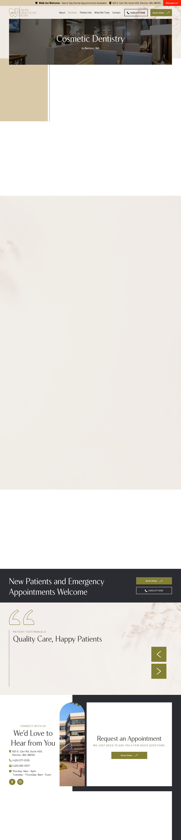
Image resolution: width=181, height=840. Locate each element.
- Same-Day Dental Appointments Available (73, 2)
